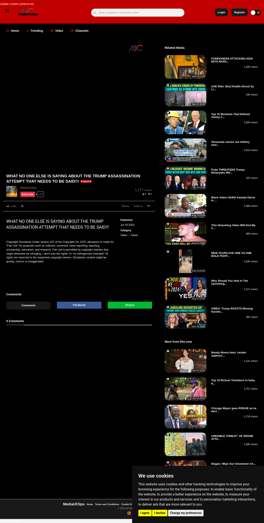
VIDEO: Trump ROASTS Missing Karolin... (232, 310)
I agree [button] (145, 513)
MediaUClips (28, 187)
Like (11, 206)
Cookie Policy (129, 504)
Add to (138, 206)
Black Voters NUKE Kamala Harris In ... (233, 199)
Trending (34, 30)
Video (56, 30)
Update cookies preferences (17, 3)
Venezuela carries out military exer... (230, 143)
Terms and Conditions (107, 504)
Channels (80, 30)
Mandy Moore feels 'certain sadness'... (228, 354)
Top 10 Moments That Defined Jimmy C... (230, 116)
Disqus (129, 305)
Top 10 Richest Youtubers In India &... (233, 382)
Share (125, 206)
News (134, 235)
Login (221, 12)
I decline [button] (159, 513)
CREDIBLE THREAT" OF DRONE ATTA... (232, 437)
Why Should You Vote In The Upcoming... (229, 282)
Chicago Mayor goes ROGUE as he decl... (233, 410)
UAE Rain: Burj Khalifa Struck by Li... (232, 88)
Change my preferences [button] (185, 513)
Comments (28, 305)
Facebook (79, 305)
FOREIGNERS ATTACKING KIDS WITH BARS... (232, 60)
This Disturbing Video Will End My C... (233, 227)
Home (12, 30)
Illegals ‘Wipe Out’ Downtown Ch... (233, 463)
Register (239, 12)
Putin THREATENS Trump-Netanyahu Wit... (228, 171)
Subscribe (28, 194)
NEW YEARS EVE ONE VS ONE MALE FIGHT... (231, 254)
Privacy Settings (10, 520)
